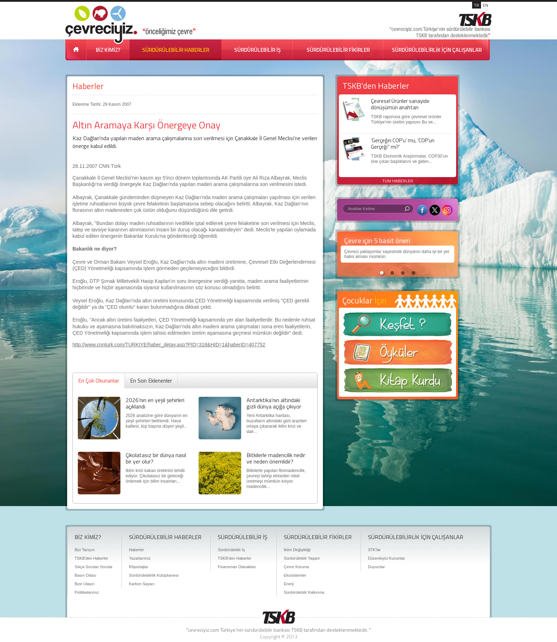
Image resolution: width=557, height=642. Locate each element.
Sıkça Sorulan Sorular (94, 567)
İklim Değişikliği (297, 550)
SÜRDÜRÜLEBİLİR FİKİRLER (338, 50)
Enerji (289, 584)
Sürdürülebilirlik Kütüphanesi (153, 575)
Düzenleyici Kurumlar (386, 558)
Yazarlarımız (140, 558)
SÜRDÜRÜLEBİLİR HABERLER (175, 50)
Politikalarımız (87, 592)
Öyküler (397, 354)
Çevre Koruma (296, 567)
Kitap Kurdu (397, 382)
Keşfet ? (397, 326)
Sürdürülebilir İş (231, 550)
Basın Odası (85, 575)
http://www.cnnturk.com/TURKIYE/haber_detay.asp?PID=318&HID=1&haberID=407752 (168, 344)
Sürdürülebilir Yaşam (302, 558)
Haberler (88, 86)
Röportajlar (138, 567)
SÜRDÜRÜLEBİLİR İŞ (257, 50)
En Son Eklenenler (151, 380)
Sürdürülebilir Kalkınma (304, 592)
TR (476, 5)
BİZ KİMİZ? (108, 50)
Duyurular (376, 567)
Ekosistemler (295, 575)
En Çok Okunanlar (98, 380)
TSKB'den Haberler (91, 558)
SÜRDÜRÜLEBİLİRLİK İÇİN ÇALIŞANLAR (437, 50)
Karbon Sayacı (142, 584)
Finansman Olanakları (237, 567)
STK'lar (374, 550)
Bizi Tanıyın (84, 550)
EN (485, 5)
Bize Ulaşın (84, 584)
